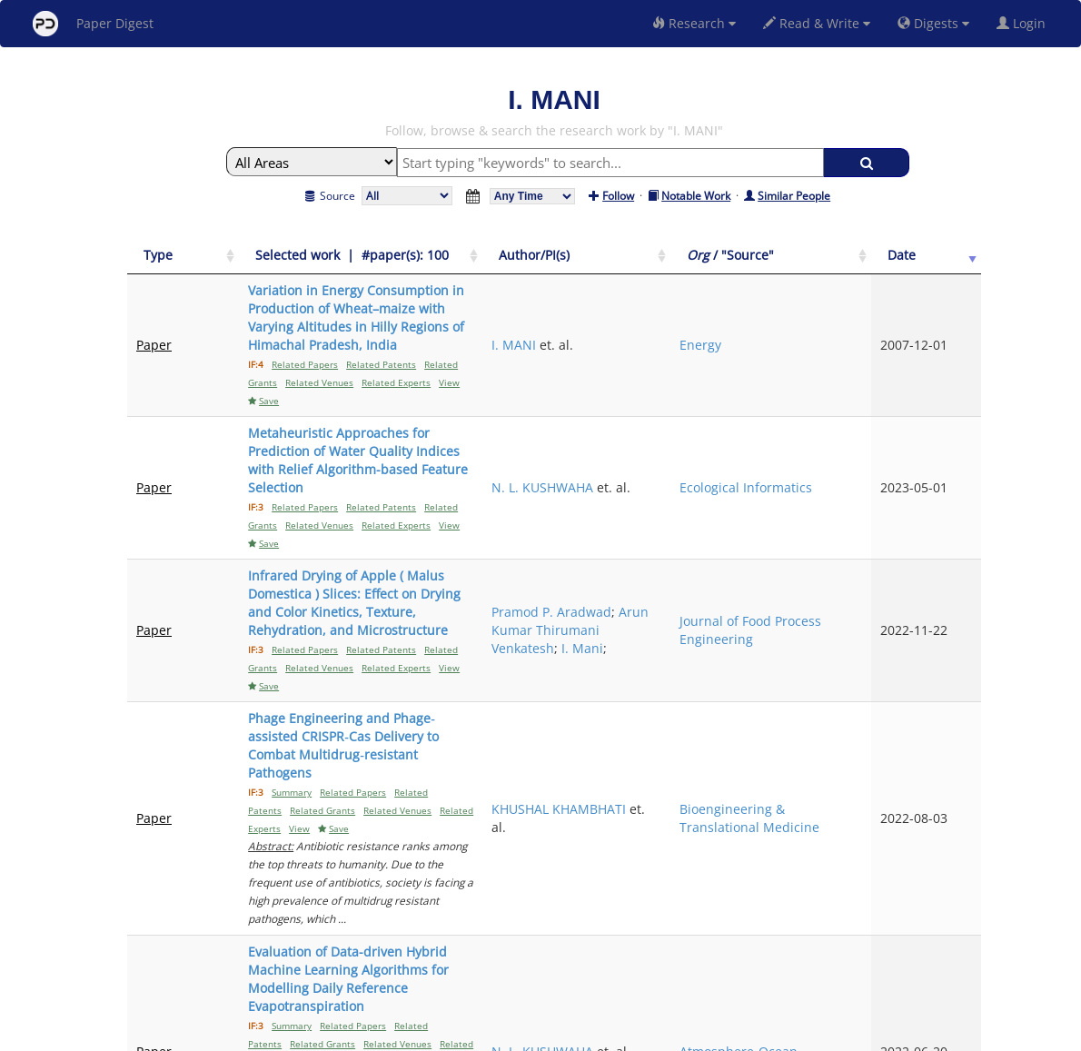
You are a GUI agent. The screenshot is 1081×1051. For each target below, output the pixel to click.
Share (634, 1034)
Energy (838, 335)
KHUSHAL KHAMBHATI (722, 645)
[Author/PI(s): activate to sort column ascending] (742, 264)
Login (1025, 23)
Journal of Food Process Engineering (863, 521)
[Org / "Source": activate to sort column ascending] (864, 264)
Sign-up (503, 1034)
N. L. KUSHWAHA (736, 414)
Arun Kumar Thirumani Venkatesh (739, 521)
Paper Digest (93, 23)
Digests (933, 23)
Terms (547, 1034)
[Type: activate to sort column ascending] (167, 264)
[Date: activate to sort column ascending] (950, 264)
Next (953, 879)
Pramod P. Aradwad (716, 493)
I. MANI (707, 335)
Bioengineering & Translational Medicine (864, 645)
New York (688, 1034)
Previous (812, 879)
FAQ (464, 1034)
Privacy (591, 1034)
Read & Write (816, 23)
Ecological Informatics (852, 423)
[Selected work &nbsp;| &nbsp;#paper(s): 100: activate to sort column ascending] (441, 264)
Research (694, 23)
